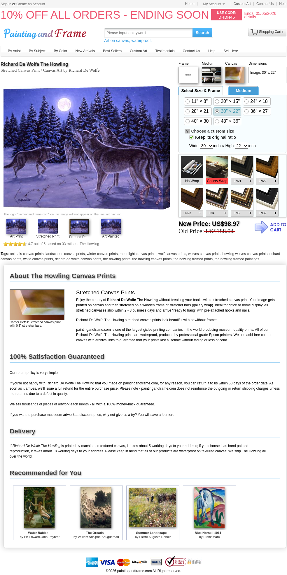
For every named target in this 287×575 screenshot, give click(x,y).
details (250, 17)
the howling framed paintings (237, 259)
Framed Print (79, 237)
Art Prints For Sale (46, 32)
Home (190, 4)
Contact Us (265, 4)
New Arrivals (85, 51)
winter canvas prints (102, 254)
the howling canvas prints (152, 259)
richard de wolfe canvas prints (78, 259)
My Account (214, 4)
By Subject (37, 51)
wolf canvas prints (172, 254)
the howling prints (116, 259)
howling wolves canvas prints (244, 254)
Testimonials (164, 51)
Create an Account (30, 4)
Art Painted (110, 236)
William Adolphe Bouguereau (98, 537)
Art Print (16, 236)
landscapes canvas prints (65, 254)
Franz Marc (212, 537)
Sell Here (231, 51)
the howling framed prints (193, 259)
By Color (60, 51)
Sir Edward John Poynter (42, 537)
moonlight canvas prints (138, 254)
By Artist (14, 51)
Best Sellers (112, 51)
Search (202, 32)
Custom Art (242, 4)
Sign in (6, 4)
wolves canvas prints (204, 254)
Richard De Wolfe (84, 70)
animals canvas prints (26, 254)
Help (282, 4)
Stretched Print (47, 236)
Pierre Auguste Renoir (155, 537)
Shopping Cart (270, 32)
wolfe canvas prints (38, 259)
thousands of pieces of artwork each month (55, 404)
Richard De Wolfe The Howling (34, 64)
